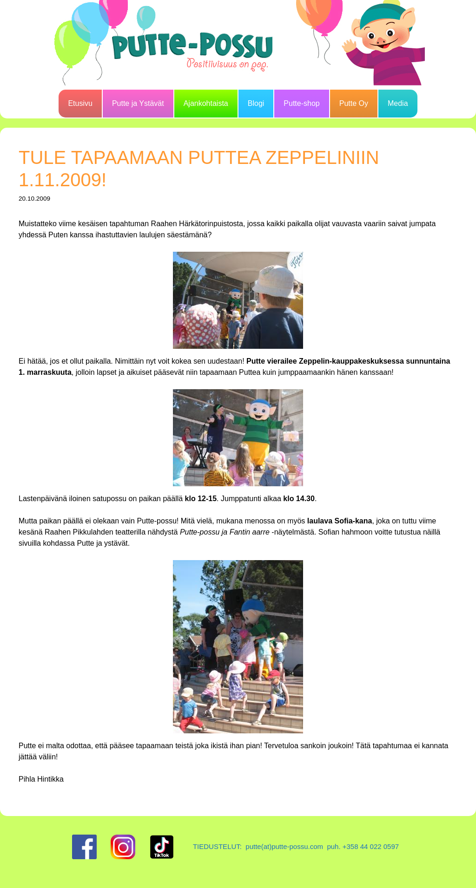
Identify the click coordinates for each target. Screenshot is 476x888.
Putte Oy (353, 103)
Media (398, 103)
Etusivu (80, 103)
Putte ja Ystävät (138, 103)
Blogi (256, 103)
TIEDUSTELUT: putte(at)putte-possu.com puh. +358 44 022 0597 (296, 846)
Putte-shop (301, 103)
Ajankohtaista (206, 103)
